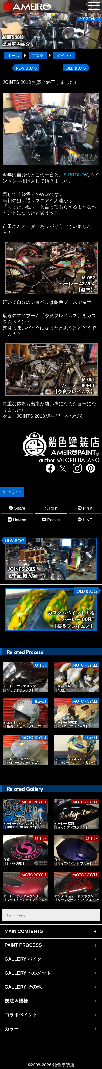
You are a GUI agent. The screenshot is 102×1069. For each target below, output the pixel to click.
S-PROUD (74, 174)
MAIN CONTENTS (24, 931)
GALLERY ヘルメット (28, 973)
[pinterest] (88, 469)
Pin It (85, 508)
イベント (64, 55)
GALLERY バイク (23, 959)
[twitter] (61, 469)
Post (51, 508)
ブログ (38, 55)
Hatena (17, 519)
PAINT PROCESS (23, 945)
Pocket (51, 519)
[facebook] (48, 469)
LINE (85, 519)
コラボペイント (21, 1014)
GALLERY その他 (23, 987)
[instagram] (75, 469)
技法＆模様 (16, 1001)
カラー (12, 1028)
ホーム (13, 55)
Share (17, 508)
